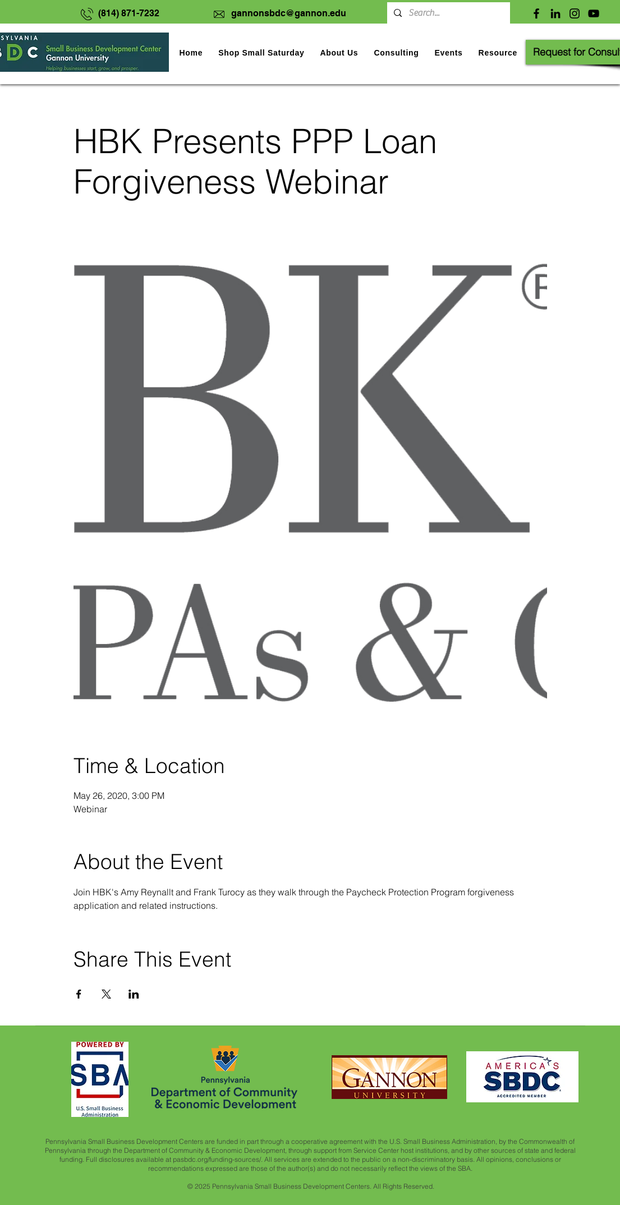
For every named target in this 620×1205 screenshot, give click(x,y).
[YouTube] (593, 13)
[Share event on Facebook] (79, 994)
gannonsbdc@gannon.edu (288, 13)
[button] (448, 53)
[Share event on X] (106, 994)
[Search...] (447, 13)
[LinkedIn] (555, 13)
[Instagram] (574, 13)
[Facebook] (536, 13)
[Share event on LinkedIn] (133, 994)
